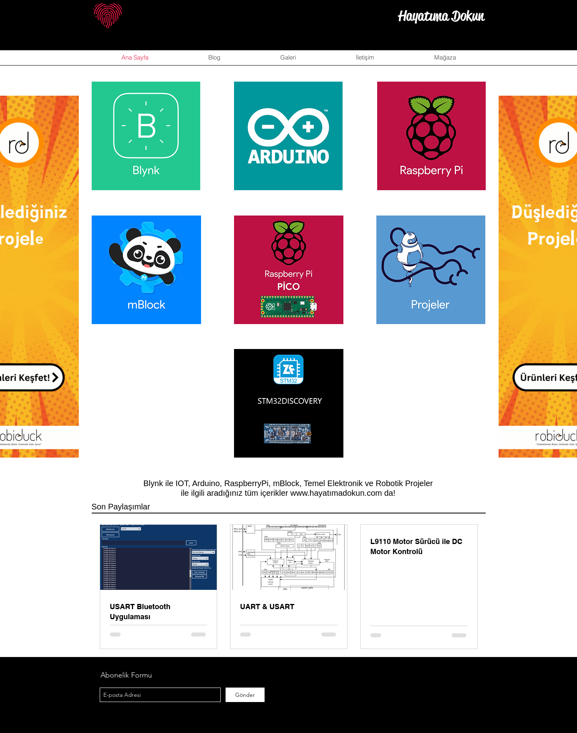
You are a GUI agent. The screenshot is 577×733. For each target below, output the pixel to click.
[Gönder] (245, 695)
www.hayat (309, 493)
